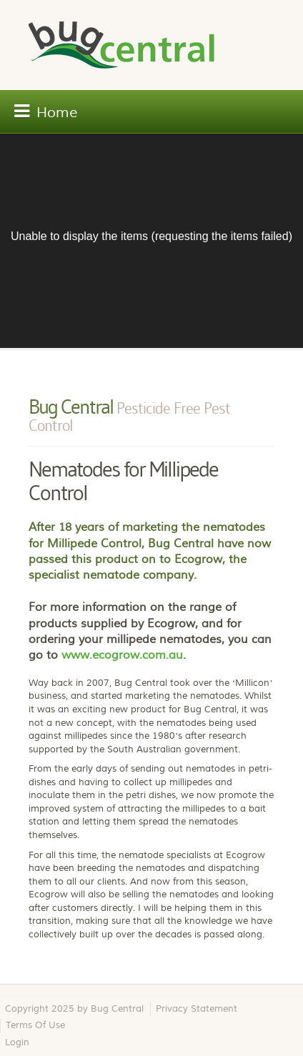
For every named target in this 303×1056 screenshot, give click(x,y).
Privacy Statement (196, 1009)
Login (17, 1042)
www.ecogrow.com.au (122, 655)
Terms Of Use (35, 1025)
